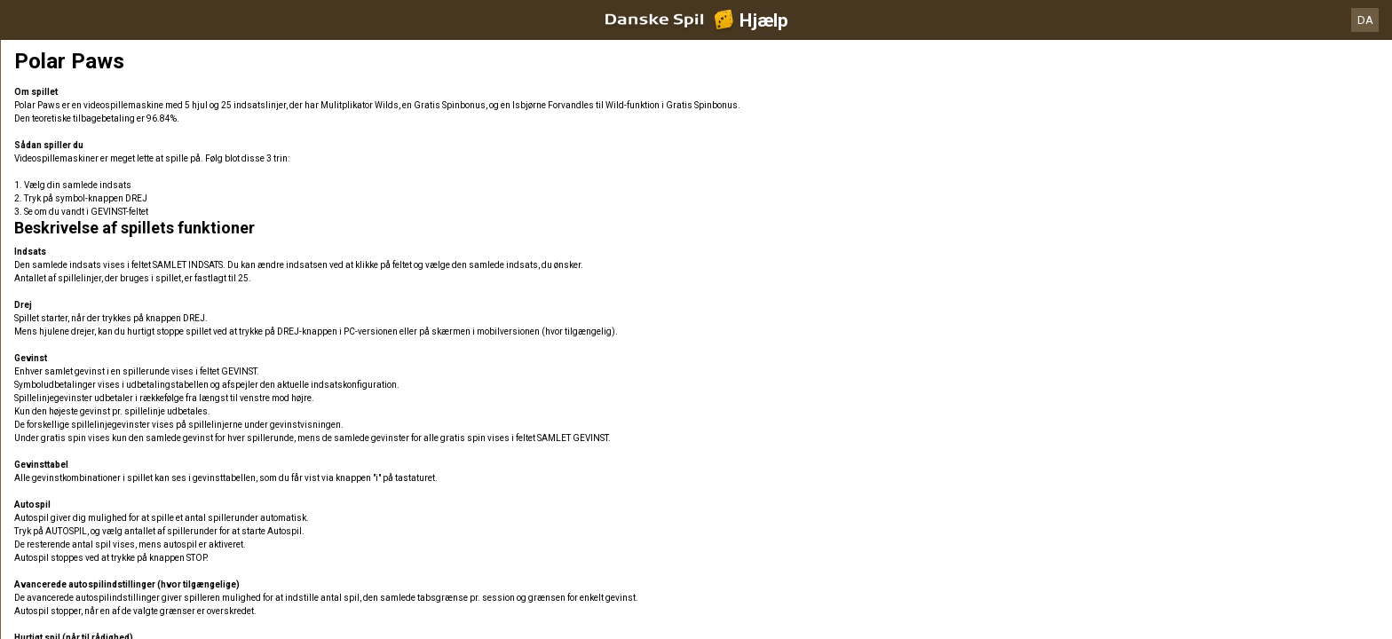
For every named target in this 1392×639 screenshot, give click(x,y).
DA (1365, 20)
